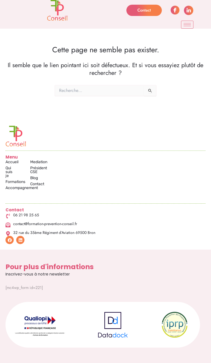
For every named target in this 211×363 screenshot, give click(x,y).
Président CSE (75, 168)
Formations (15, 174)
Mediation (71, 162)
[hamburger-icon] (187, 25)
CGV (167, 357)
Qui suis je (14, 168)
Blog (66, 174)
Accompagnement (21, 180)
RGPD (184, 357)
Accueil (11, 162)
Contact (70, 180)
